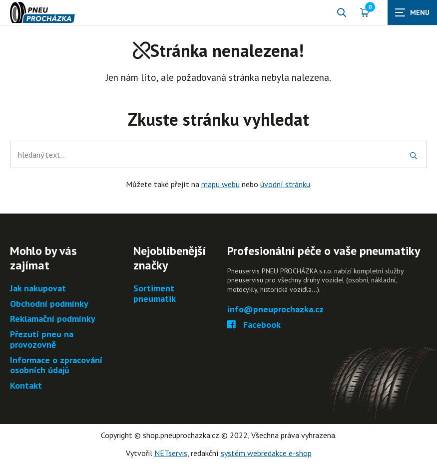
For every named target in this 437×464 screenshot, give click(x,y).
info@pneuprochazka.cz (275, 309)
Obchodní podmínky (49, 304)
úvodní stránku (285, 184)
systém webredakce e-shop (266, 453)
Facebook (254, 325)
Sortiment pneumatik (154, 293)
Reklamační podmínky (52, 319)
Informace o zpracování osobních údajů (56, 365)
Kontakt (26, 386)
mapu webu (220, 184)
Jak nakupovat (38, 288)
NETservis (170, 453)
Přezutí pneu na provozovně (41, 339)
